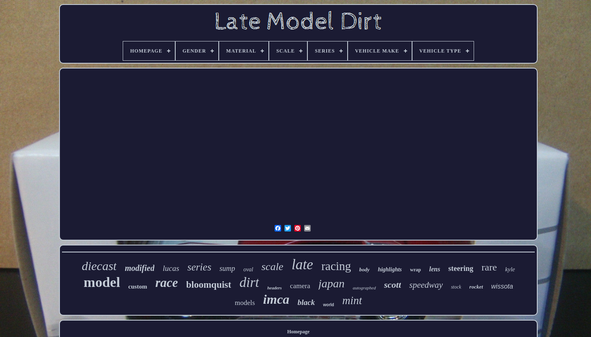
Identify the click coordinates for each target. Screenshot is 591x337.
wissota (502, 286)
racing (336, 266)
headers (274, 287)
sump (227, 268)
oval (248, 269)
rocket (476, 287)
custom (137, 286)
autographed (364, 287)
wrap (415, 270)
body (364, 269)
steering (460, 268)
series (199, 267)
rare (489, 267)
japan (331, 283)
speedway (426, 285)
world (328, 305)
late (302, 265)
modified (139, 268)
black (306, 302)
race (166, 282)
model (102, 282)
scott (392, 285)
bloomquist (208, 285)
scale (272, 267)
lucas (171, 268)
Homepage (298, 332)
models (245, 303)
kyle (510, 269)
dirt (249, 282)
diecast (99, 266)
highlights (390, 269)
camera (300, 286)
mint (352, 300)
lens (434, 269)
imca (276, 299)
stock (456, 287)
